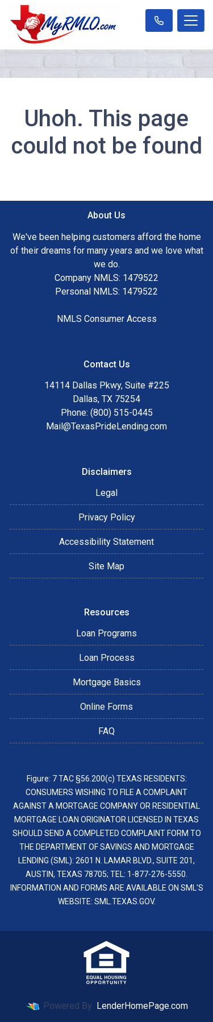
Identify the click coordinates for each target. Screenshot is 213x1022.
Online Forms (106, 706)
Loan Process (107, 657)
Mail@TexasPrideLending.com (106, 426)
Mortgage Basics (107, 682)
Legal (106, 492)
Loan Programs (106, 633)
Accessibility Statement (106, 541)
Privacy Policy (106, 517)
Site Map (106, 566)
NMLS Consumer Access (107, 318)
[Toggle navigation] (190, 20)
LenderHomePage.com (142, 1005)
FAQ (106, 731)
